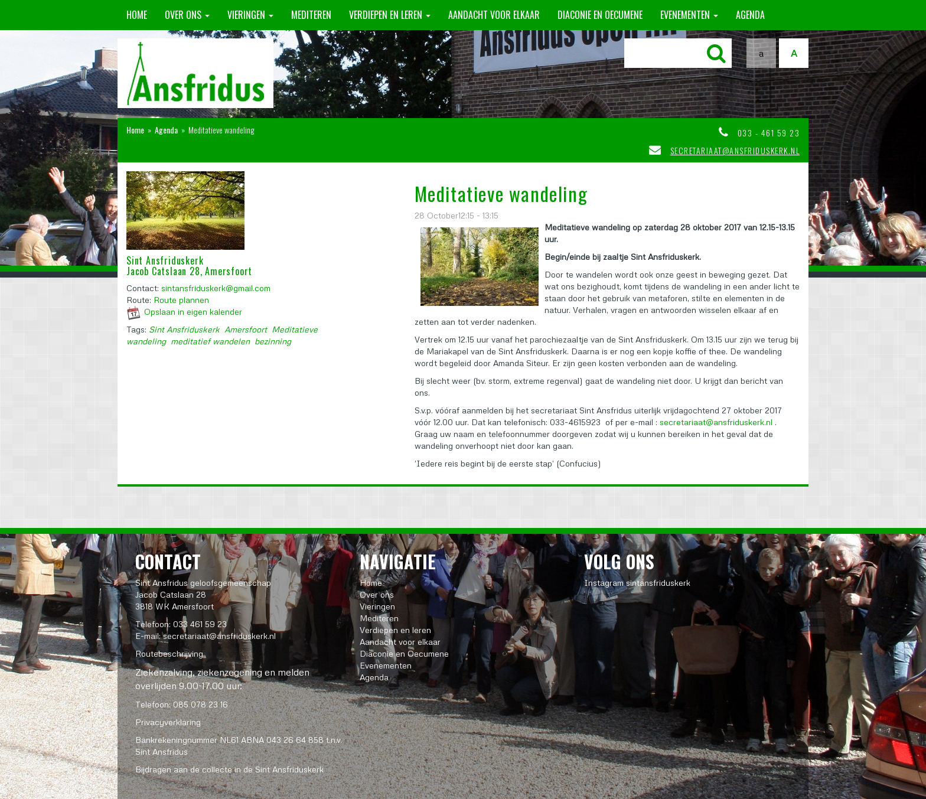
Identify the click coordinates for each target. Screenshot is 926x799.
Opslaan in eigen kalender (193, 311)
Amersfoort (245, 329)
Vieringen (250, 15)
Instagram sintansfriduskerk (637, 583)
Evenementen (689, 15)
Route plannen (181, 300)
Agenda (750, 15)
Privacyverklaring (168, 722)
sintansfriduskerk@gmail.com (215, 288)
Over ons (187, 15)
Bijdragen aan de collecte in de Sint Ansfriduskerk (229, 769)
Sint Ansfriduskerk (184, 329)
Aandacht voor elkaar (494, 15)
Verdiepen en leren (390, 15)
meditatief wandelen (210, 341)
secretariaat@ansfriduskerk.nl (735, 150)
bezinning (273, 341)
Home (136, 15)
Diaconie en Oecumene (600, 15)
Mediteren (311, 15)
